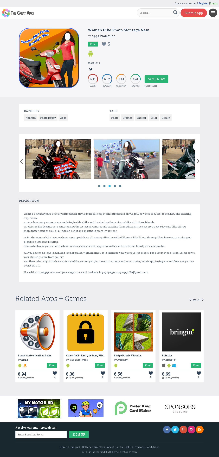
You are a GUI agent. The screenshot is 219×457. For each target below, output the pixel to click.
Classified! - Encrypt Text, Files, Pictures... (92, 355)
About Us (112, 447)
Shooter (141, 117)
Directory (99, 447)
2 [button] (104, 186)
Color (154, 117)
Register (203, 3)
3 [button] (109, 186)
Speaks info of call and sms (34, 355)
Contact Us (126, 447)
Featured (74, 447)
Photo (114, 117)
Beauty (166, 117)
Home (63, 447)
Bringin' (167, 355)
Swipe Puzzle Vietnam (128, 355)
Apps (63, 117)
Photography (48, 117)
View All (196, 300)
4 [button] (114, 186)
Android (31, 117)
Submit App (194, 13)
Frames (127, 117)
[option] (58, 159)
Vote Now (156, 79)
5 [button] (119, 186)
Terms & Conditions (147, 447)
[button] (21, 160)
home (24, 359)
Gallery (86, 447)
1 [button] (99, 186)
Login (213, 3)
